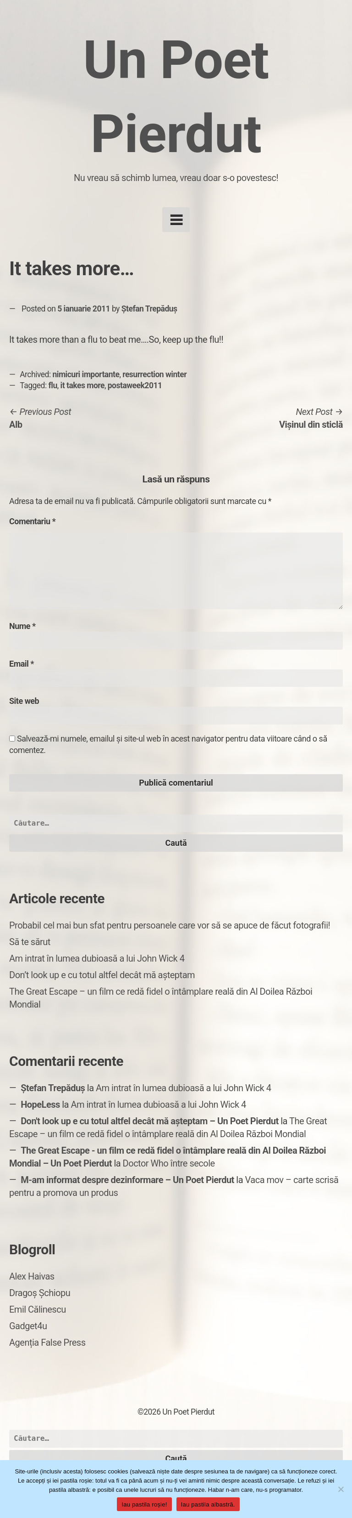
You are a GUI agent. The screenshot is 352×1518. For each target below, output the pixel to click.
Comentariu (32, 521)
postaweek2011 (135, 385)
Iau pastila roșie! (144, 1504)
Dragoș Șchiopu (39, 1292)
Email (21, 663)
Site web (24, 701)
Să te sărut (29, 941)
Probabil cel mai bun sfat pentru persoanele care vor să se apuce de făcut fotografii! (169, 925)
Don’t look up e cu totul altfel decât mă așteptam (102, 974)
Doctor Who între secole (169, 1163)
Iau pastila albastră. (208, 1504)
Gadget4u (28, 1325)
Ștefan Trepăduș (149, 308)
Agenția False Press (47, 1342)
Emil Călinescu (37, 1309)
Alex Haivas (32, 1276)
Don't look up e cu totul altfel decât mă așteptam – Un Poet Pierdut (150, 1121)
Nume (22, 626)
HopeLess (40, 1104)
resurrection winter (154, 374)
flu (53, 385)
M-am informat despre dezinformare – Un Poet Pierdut (127, 1179)
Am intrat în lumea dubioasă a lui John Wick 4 (96, 958)
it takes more (82, 385)
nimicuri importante (86, 374)
